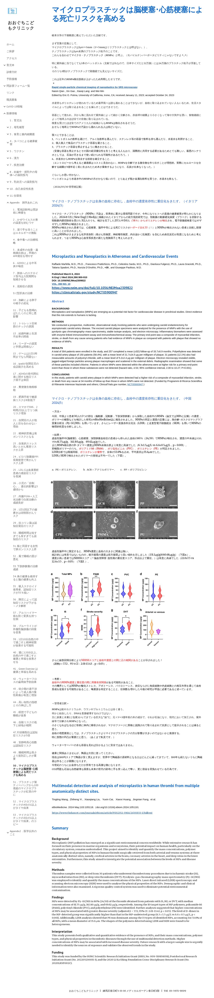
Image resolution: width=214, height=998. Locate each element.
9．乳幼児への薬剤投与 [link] (23, 181)
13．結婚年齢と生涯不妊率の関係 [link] (25, 335)
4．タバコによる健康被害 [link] (23, 142)
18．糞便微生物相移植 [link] (25, 388)
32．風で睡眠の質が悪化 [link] (25, 557)
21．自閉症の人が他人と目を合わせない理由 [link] (25, 423)
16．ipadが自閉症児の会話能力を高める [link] (26, 365)
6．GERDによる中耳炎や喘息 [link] (25, 264)
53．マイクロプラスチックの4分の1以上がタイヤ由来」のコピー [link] (25, 819)
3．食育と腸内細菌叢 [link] (22, 134)
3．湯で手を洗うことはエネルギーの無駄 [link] (25, 231)
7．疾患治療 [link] (17, 164)
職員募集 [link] (12, 99)
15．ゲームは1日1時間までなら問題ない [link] (25, 355)
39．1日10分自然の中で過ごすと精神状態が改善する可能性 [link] (26, 642)
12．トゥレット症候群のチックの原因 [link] (25, 325)
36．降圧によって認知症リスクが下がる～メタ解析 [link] (25, 602)
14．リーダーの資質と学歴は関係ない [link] (25, 345)
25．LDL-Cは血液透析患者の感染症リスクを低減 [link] (26, 473)
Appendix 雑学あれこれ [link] (24, 202)
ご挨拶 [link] (10, 51)
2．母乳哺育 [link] (17, 127)
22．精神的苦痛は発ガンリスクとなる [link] (25, 435)
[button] (210, 4)
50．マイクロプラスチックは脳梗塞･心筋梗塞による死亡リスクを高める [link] (25, 770)
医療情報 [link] (12, 113)
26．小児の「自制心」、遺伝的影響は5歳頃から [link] (25, 486)
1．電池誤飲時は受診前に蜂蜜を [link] (25, 211)
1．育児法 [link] (16, 120)
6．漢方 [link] (14, 158)
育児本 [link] (10, 65)
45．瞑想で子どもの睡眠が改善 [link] (25, 713)
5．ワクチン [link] (17, 151)
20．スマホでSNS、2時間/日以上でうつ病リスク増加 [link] (25, 410)
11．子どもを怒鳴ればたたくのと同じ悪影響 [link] (25, 313)
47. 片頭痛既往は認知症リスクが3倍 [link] (25, 734)
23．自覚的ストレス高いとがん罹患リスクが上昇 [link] (25, 446)
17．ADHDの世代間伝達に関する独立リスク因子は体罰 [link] (25, 377)
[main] (127, 14)
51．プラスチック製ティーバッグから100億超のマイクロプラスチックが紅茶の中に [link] (25, 788)
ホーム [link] (10, 44)
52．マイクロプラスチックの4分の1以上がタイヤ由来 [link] (25, 804)
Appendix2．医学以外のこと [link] (23, 832)
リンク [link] (10, 92)
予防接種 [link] (12, 79)
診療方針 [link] (12, 72)
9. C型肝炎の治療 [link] (23, 293)
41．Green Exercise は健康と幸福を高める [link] (25, 670)
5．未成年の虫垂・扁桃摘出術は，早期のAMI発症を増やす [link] (25, 253)
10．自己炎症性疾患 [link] (22, 188)
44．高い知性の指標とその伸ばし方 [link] (25, 703)
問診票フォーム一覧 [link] (18, 85)
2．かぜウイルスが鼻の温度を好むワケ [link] (25, 221)
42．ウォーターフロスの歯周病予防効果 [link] (25, 680)
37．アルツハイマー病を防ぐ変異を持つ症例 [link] (25, 616)
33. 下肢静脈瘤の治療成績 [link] (25, 568)
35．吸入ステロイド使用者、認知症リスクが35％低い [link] (25, 589)
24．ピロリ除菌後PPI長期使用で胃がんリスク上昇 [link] (25, 460)
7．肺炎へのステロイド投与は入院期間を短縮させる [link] (25, 276)
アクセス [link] (12, 58)
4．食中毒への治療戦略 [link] (25, 241)
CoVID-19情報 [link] (15, 106)
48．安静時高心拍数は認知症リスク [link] (25, 744)
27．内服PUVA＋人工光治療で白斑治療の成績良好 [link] (25, 499)
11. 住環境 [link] (16, 195)
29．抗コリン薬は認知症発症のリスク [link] (25, 524)
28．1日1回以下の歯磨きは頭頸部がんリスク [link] (25, 512)
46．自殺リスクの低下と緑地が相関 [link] (25, 724)
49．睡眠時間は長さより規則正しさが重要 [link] (25, 755)
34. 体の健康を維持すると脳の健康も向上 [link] (25, 578)
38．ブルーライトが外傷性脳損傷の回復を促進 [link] (25, 629)
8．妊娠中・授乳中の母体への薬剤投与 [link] (23, 173)
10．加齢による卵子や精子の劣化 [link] (25, 301)
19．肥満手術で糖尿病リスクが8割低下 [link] (25, 398)
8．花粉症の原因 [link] (23, 286)
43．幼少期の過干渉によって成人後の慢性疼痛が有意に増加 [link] (25, 692)
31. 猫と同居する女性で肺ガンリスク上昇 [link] (25, 547)
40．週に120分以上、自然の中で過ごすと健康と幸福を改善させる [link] (26, 657)
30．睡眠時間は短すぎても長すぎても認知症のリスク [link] (25, 536)
